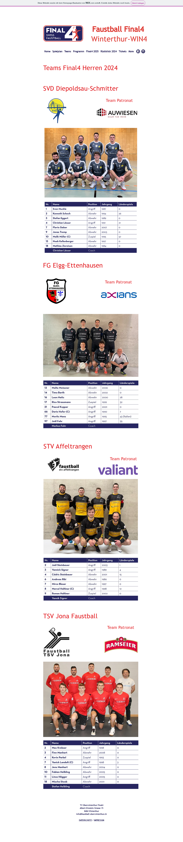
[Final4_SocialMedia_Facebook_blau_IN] (138, 51)
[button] (67, 50)
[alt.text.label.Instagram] (143, 51)
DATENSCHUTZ (85, 820)
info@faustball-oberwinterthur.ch (91, 814)
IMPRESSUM (99, 820)
